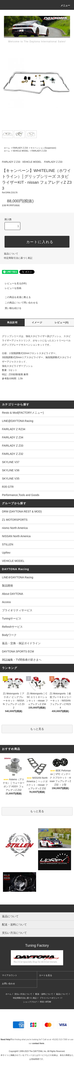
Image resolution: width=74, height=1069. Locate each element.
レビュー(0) (62, 322)
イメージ (37, 322)
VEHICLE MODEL (21, 151)
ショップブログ (30, 1002)
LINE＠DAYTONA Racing (17, 577)
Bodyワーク (9, 635)
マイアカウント (9, 975)
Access (6, 602)
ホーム (7, 148)
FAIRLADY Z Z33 (20, 148)
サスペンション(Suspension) (43, 148)
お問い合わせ (8, 983)
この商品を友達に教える (15, 297)
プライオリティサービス (17, 610)
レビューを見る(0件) (13, 283)
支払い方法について (23, 994)
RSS (42, 1002)
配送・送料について (44, 994)
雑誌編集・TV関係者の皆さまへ (21, 659)
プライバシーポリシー (49, 998)
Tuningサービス (13, 618)
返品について (11, 253)
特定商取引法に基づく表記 (18, 258)
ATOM (48, 1002)
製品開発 (7, 585)
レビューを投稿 (10, 288)
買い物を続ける (10, 308)
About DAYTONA (12, 593)
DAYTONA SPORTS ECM (18, 651)
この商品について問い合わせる (19, 302)
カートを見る (45, 975)
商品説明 (12, 322)
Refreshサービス (12, 626)
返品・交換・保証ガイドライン (21, 643)
